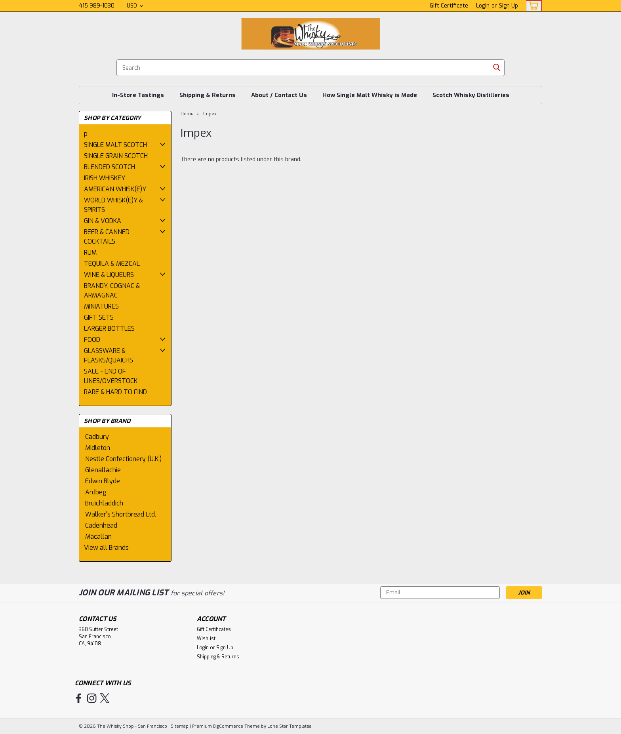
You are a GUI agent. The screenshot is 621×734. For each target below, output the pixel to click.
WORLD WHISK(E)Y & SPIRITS (113, 205)
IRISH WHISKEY (104, 178)
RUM (90, 252)
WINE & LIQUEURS (109, 275)
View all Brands (106, 547)
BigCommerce (228, 726)
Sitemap (180, 726)
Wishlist (206, 638)
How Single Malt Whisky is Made (369, 95)
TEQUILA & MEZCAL (112, 263)
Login (483, 6)
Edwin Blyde (102, 481)
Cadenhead (101, 525)
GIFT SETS (99, 317)
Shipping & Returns (207, 95)
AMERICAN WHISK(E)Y (115, 189)
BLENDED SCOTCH (109, 167)
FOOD (92, 340)
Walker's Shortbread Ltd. (120, 514)
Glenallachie (103, 470)
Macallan (98, 536)
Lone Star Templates (289, 726)
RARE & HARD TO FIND (115, 392)
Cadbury (97, 437)
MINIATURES (101, 306)
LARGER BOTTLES (109, 328)
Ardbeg (96, 492)
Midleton (97, 448)
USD (135, 6)
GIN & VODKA (102, 221)
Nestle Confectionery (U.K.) (123, 459)
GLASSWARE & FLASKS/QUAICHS (108, 355)
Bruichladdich (104, 503)
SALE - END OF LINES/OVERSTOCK (110, 376)
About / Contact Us (279, 95)
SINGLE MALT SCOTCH (115, 145)
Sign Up (508, 6)
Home (187, 114)
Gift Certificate (449, 6)
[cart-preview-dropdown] (532, 5)
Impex (210, 114)
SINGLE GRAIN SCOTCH (116, 156)
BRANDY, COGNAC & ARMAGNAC (112, 290)
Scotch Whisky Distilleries (470, 95)
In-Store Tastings (138, 95)
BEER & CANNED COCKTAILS (107, 237)
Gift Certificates (214, 629)
